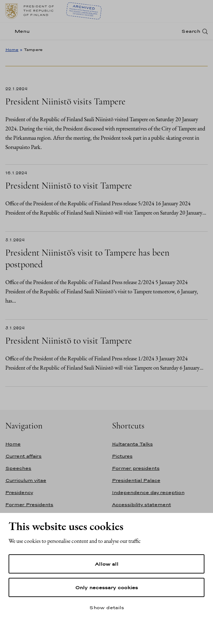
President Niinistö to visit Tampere (68, 185)
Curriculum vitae (25, 480)
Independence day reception (148, 492)
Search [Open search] (190, 31)
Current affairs (23, 456)
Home (11, 49)
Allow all (106, 564)
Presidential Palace (136, 480)
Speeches (18, 468)
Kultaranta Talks (132, 444)
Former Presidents (29, 505)
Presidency (19, 492)
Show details (106, 607)
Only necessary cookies (106, 587)
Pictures (122, 456)
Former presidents (136, 468)
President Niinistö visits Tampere (65, 101)
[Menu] (19, 31)
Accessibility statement (141, 505)
